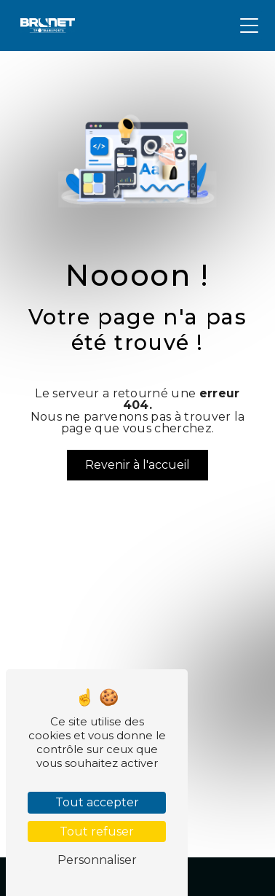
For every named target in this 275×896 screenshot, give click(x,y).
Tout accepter (97, 802)
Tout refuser (97, 831)
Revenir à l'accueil (137, 465)
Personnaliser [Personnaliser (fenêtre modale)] (97, 860)
